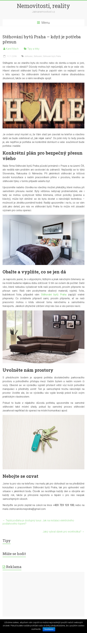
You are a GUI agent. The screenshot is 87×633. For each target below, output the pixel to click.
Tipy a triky (33, 48)
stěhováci (29, 56)
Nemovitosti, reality (43, 6)
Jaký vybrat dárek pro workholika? (63, 531)
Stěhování (38, 56)
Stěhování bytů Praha (52, 56)
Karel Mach (12, 48)
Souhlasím (48, 629)
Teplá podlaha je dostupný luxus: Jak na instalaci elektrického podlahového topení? (38, 522)
